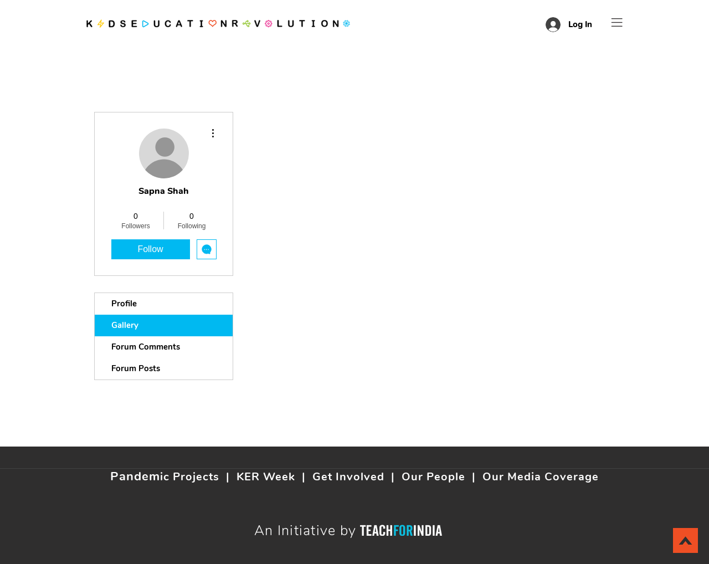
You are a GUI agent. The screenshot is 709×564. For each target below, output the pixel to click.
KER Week (266, 476)
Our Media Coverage (540, 476)
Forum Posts (135, 368)
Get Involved (348, 476)
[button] (617, 22)
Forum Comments (145, 346)
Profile (124, 303)
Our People (433, 476)
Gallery (124, 325)
